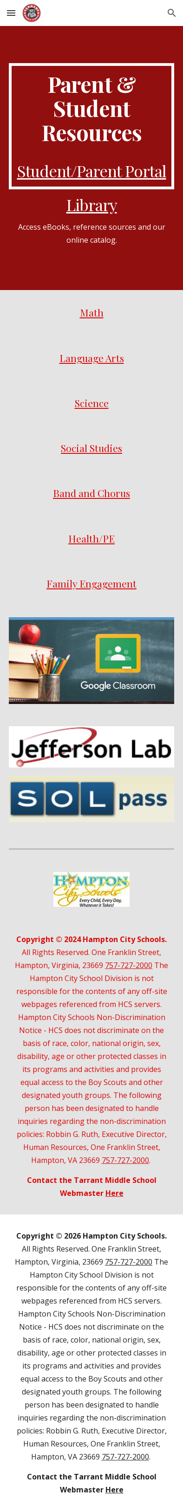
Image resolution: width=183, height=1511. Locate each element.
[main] (91, 126)
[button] (11, 13)
